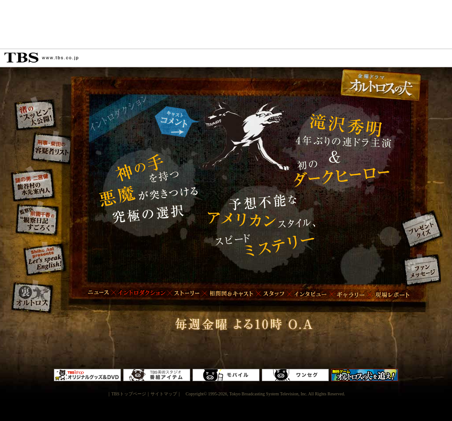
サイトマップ (164, 393)
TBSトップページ (128, 393)
